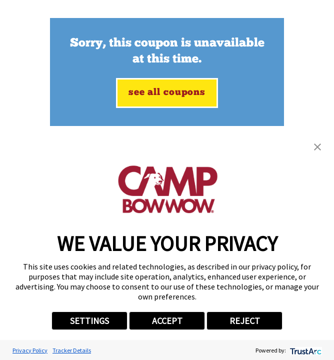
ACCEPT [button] (167, 320)
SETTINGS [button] (89, 320)
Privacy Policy (30, 350)
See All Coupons (167, 93)
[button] (318, 147)
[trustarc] (305, 350)
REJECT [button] (245, 320)
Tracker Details (71, 350)
